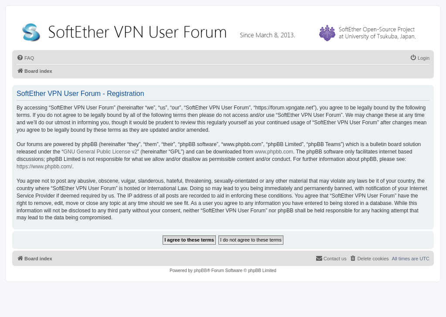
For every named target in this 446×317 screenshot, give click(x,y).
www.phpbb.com (274, 152)
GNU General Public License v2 (100, 152)
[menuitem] (25, 58)
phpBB (200, 270)
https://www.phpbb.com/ (44, 167)
